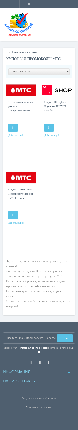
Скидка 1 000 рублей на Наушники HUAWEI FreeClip (56, 106)
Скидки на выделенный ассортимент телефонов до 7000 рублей (20, 193)
